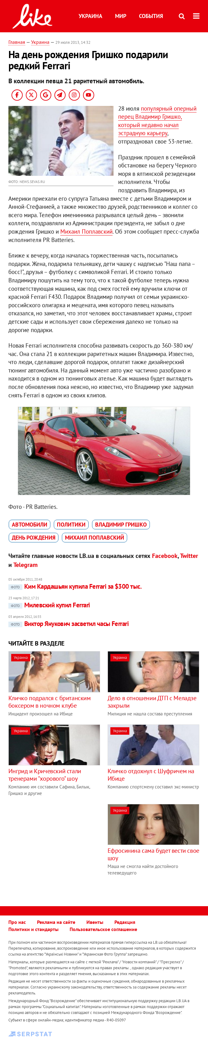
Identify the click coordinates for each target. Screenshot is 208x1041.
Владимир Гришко (121, 524)
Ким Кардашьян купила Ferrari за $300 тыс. (74, 586)
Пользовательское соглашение (103, 929)
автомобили (29, 524)
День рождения (33, 537)
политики (71, 524)
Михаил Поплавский (86, 231)
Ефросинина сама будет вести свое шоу (153, 854)
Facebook (165, 556)
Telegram (25, 565)
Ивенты (94, 922)
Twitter (189, 556)
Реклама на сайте (56, 922)
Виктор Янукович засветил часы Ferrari (68, 623)
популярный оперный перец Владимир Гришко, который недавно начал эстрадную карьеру (157, 121)
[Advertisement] (60, 847)
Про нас (17, 922)
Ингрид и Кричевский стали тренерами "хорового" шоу (44, 775)
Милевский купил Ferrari (49, 605)
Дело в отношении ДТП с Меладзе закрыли (152, 702)
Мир (120, 16)
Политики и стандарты (33, 929)
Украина (90, 16)
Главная (16, 42)
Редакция (124, 922)
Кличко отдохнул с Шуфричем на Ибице (151, 775)
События (151, 16)
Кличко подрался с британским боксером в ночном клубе (49, 702)
